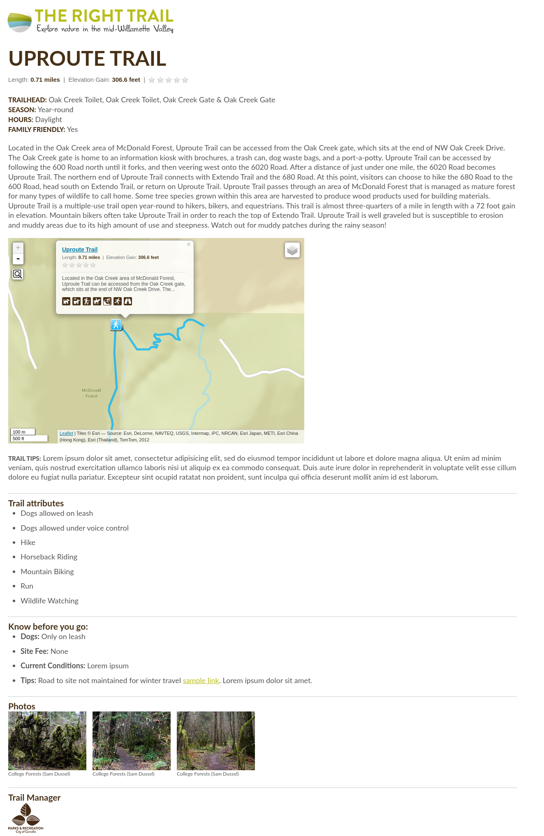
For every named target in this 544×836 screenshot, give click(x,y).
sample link (201, 680)
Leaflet (66, 433)
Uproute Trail (79, 249)
